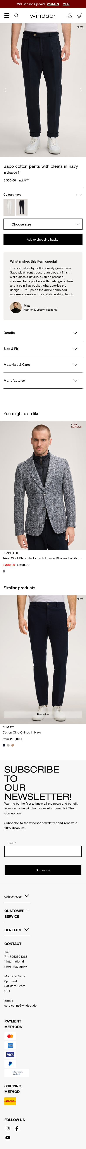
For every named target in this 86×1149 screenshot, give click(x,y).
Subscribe (43, 870)
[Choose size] (43, 224)
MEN (66, 4)
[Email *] (43, 851)
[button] (76, 194)
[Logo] (43, 16)
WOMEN (53, 4)
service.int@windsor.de (20, 1005)
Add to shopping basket (43, 239)
